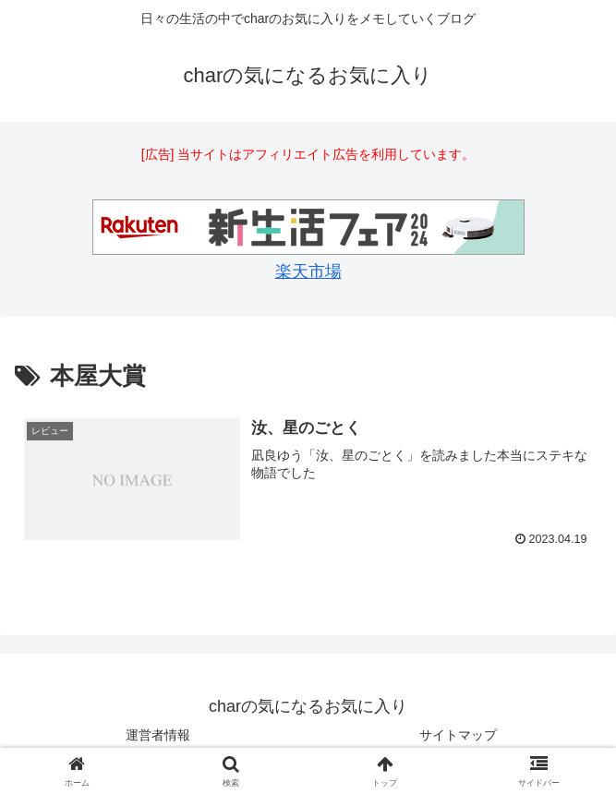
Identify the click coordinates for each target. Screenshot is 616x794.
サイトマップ (458, 735)
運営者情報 (158, 735)
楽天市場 (308, 271)
